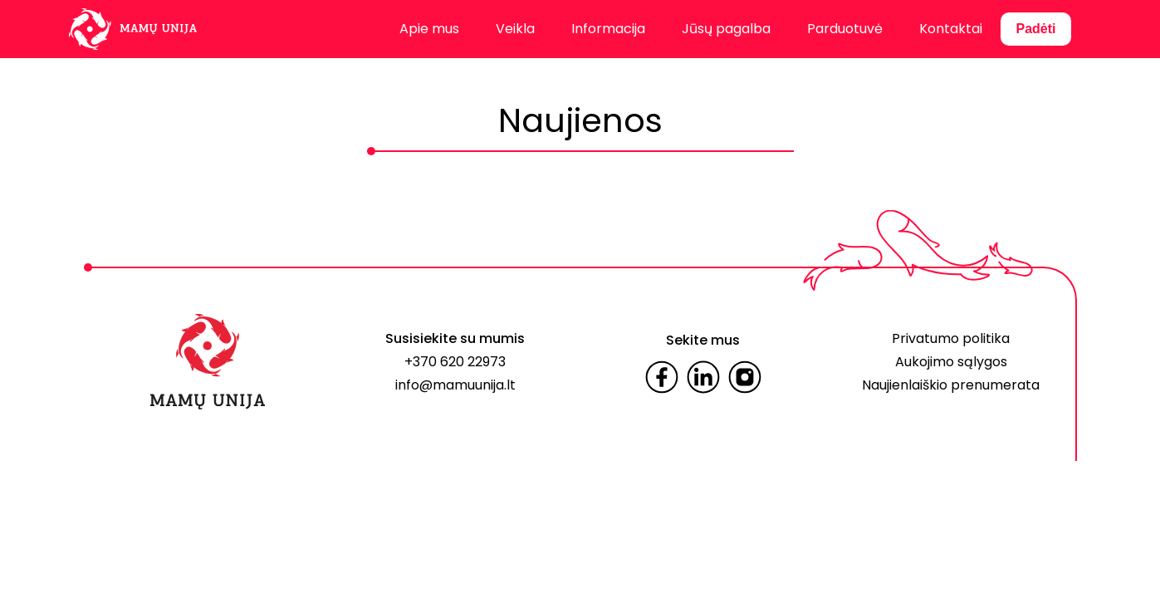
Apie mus (429, 28)
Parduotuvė (845, 28)
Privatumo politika (951, 338)
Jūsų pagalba (726, 28)
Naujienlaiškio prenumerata (951, 385)
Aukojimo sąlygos (951, 361)
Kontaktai (950, 28)
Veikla (515, 28)
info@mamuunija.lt (455, 385)
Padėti (1035, 29)
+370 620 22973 (455, 361)
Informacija (608, 28)
